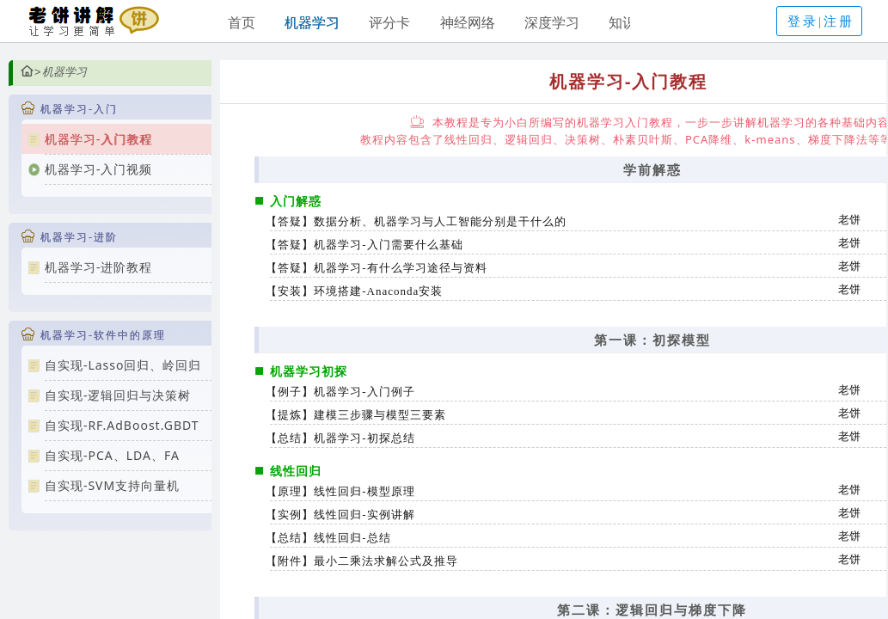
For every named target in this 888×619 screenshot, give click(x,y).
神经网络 (467, 22)
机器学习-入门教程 (99, 139)
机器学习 (312, 22)
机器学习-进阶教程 (99, 267)
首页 (241, 22)
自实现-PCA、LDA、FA (112, 455)
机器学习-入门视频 (99, 169)
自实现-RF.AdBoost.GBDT (122, 425)
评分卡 (389, 22)
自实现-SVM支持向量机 (112, 485)
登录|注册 (820, 21)
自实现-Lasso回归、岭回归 (123, 365)
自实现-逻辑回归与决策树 (118, 395)
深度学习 (551, 22)
